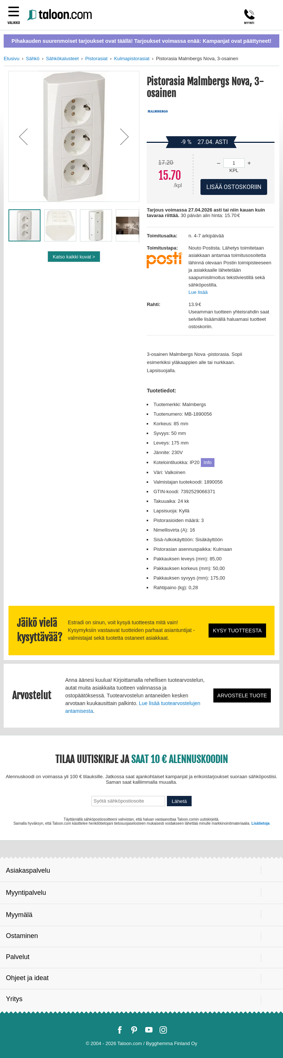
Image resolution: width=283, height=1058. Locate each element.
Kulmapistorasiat (132, 58)
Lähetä (179, 801)
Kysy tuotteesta (237, 630)
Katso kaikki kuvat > (74, 257)
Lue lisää (197, 292)
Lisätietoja (260, 823)
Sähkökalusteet (62, 58)
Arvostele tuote (242, 695)
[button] (23, 136)
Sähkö (32, 58)
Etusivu (12, 58)
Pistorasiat (96, 58)
